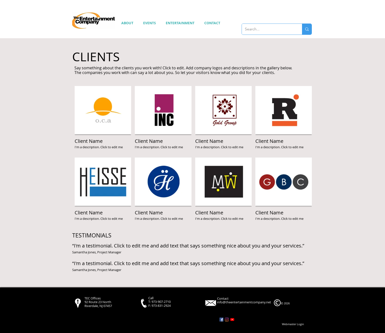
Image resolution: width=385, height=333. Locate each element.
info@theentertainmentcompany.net (244, 302)
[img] (103, 120)
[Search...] (268, 29)
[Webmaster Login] (293, 324)
